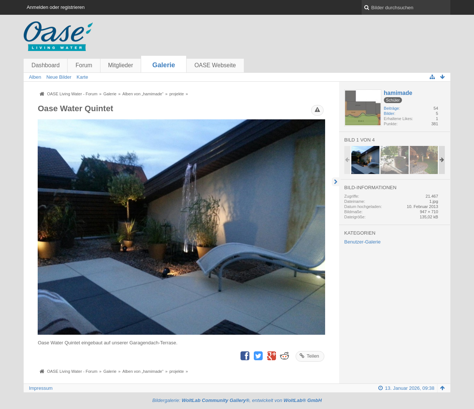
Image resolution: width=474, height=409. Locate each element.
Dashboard (45, 65)
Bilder (389, 113)
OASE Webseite (215, 65)
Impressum (40, 388)
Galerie (163, 65)
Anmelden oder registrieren (56, 7)
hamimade (398, 93)
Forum (83, 65)
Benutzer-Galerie (362, 242)
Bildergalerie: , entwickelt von (237, 400)
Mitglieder (120, 65)
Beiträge (391, 108)
